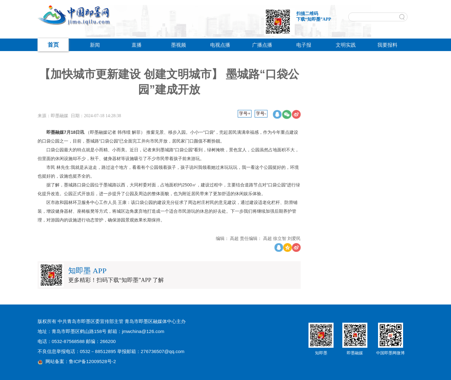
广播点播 (262, 45)
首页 (53, 45)
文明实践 (346, 45)
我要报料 (387, 45)
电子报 (303, 45)
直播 (137, 45)
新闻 (95, 45)
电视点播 (220, 45)
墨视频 (178, 45)
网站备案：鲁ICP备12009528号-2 (80, 361)
